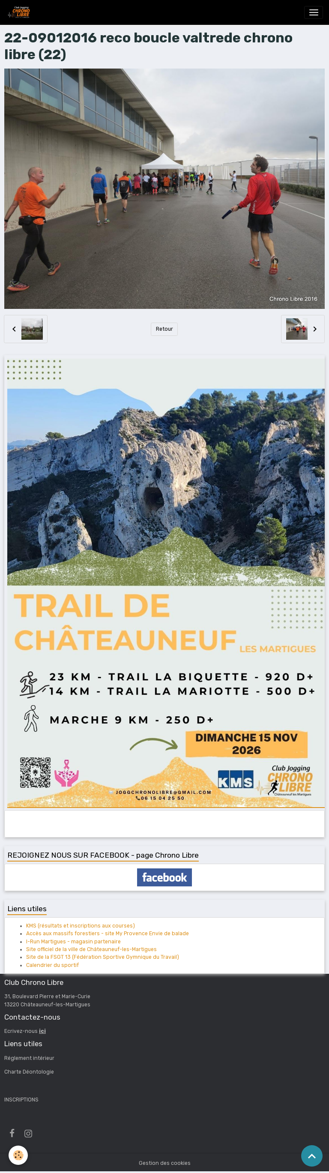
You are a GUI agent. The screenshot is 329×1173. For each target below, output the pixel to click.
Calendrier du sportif (52, 965)
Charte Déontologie (29, 1072)
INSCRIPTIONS (21, 1100)
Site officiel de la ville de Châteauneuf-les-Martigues (91, 949)
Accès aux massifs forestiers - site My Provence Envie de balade (107, 934)
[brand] (19, 12)
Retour (164, 329)
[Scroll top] (312, 1156)
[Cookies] (18, 1155)
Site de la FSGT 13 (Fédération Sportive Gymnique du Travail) (102, 957)
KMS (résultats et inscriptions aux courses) (80, 926)
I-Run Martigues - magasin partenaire (73, 942)
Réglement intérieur (29, 1058)
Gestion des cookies (165, 1163)
